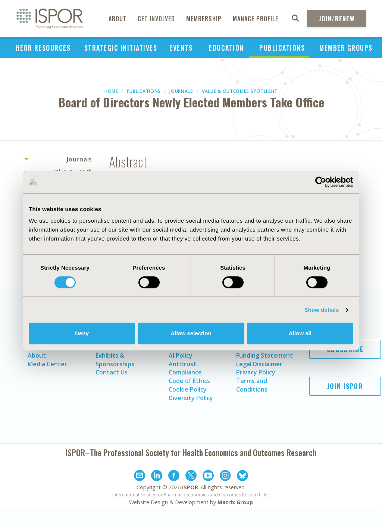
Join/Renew (336, 18)
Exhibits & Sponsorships (115, 359)
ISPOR (190, 487)
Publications (282, 48)
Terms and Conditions (251, 385)
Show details (321, 310)
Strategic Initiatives (120, 48)
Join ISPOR (345, 386)
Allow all (300, 333)
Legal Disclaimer (259, 364)
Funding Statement (264, 355)
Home (111, 91)
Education (226, 48)
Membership (204, 18)
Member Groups (346, 48)
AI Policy (180, 355)
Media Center (47, 364)
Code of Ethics (189, 381)
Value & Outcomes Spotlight (240, 91)
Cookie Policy (188, 389)
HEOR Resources (43, 48)
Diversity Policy (191, 398)
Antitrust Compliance (185, 368)
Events (180, 48)
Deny (82, 333)
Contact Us (112, 372)
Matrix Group (235, 502)
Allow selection (190, 333)
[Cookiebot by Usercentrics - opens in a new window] (320, 182)
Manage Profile (255, 18)
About (117, 18)
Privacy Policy (255, 372)
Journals (181, 91)
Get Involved (156, 18)
